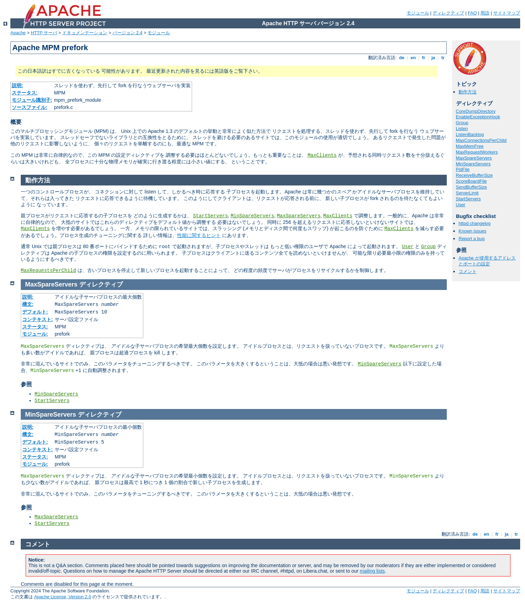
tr (443, 57)
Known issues (472, 231)
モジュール (418, 13)
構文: (28, 304)
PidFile (463, 169)
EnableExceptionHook (478, 116)
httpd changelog (475, 223)
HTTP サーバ (44, 32)
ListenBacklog (470, 134)
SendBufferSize (471, 187)
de (402, 57)
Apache (18, 32)
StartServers (468, 198)
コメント (468, 271)
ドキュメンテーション (84, 32)
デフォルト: (35, 312)
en (413, 57)
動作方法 (468, 91)
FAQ (472, 13)
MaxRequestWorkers (477, 152)
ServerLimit (467, 193)
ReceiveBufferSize (474, 175)
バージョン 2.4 (127, 32)
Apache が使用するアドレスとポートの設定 (487, 260)
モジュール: (35, 334)
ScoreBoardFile (471, 181)
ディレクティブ (448, 13)
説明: (17, 85)
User (460, 204)
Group (462, 122)
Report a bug (472, 238)
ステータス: (25, 93)
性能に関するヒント (199, 235)
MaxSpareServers (474, 158)
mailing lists (372, 571)
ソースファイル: (29, 107)
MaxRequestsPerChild (48, 270)
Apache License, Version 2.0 (62, 596)
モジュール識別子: (32, 100)
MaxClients (322, 155)
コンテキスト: (37, 319)
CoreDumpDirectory (476, 111)
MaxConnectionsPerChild (481, 140)
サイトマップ (506, 13)
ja (433, 57)
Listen (462, 128)
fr (424, 57)
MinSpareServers (473, 163)
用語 (484, 13)
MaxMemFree (469, 146)
